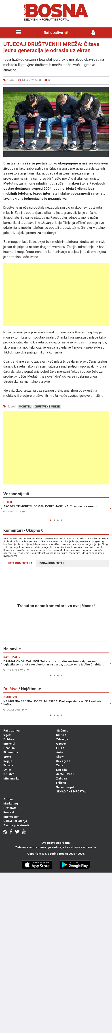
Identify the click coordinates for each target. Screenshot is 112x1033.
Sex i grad (63, 761)
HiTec (60, 748)
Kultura (61, 735)
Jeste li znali (65, 774)
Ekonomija (10, 752)
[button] (104, 90)
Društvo (8, 774)
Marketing (10, 803)
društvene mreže (47, 406)
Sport (7, 756)
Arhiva (8, 799)
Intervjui (9, 743)
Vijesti (7, 735)
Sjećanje (62, 730)
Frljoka (61, 782)
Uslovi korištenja (15, 821)
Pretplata (10, 808)
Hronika (9, 748)
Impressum (11, 816)
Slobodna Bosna (56, 853)
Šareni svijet (65, 787)
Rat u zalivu (11, 730)
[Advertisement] (56, 294)
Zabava (61, 778)
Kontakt (8, 812)
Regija (7, 761)
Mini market (11, 778)
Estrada (61, 769)
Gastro (61, 743)
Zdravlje (62, 739)
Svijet (7, 769)
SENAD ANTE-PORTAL (71, 791)
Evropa (8, 765)
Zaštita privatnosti (16, 825)
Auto (59, 752)
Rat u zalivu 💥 (56, 33)
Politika (8, 739)
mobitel (25, 406)
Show (60, 756)
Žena (59, 765)
